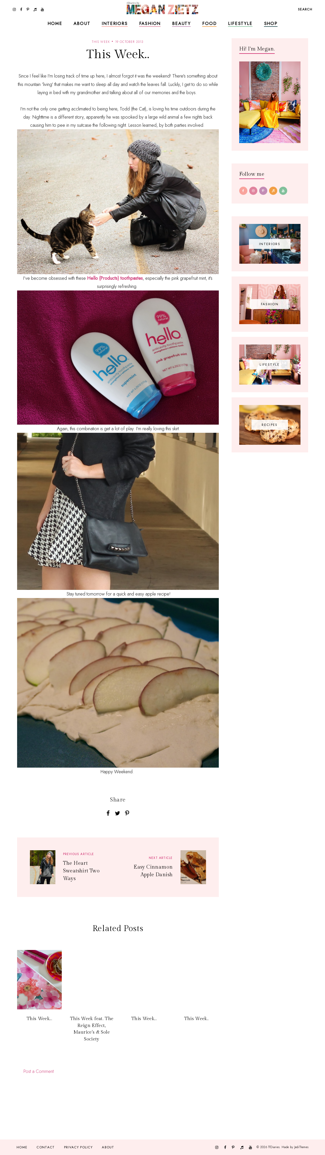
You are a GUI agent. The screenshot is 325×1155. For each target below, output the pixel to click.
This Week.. (196, 1018)
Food (209, 23)
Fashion (150, 23)
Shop (271, 23)
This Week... (39, 1018)
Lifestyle (240, 23)
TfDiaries (274, 1147)
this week (101, 42)
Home (54, 23)
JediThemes (301, 1147)
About (82, 23)
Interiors (114, 23)
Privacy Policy (78, 1147)
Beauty (181, 23)
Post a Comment (38, 1071)
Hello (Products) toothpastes (115, 278)
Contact (46, 1147)
